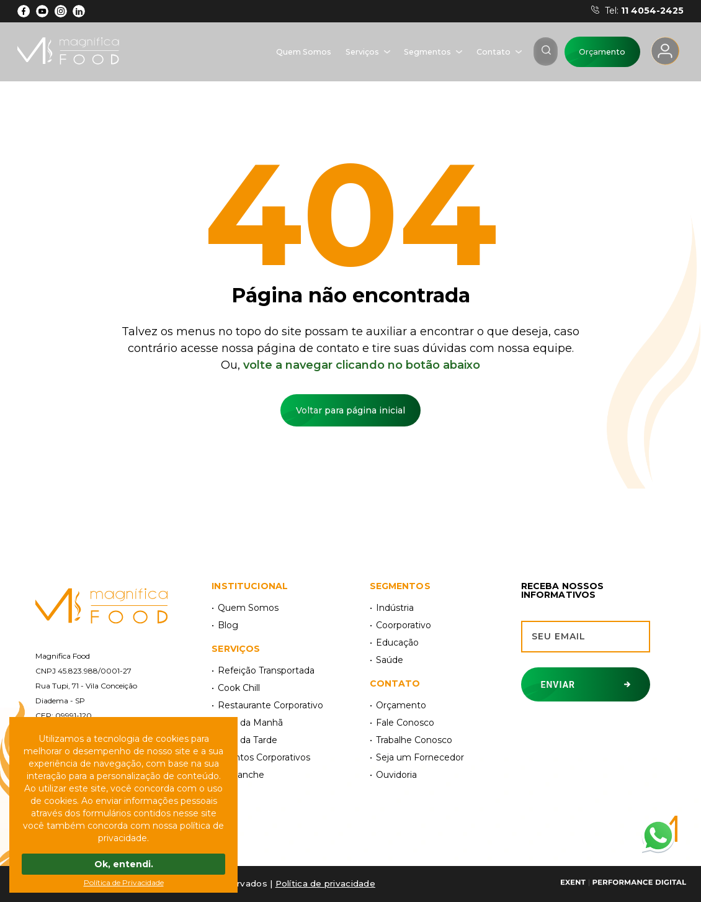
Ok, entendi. (123, 864)
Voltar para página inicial (350, 410)
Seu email (559, 636)
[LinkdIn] (79, 11)
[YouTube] (42, 11)
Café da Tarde (247, 740)
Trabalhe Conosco (414, 740)
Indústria (395, 607)
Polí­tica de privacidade (325, 883)
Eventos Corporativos (264, 757)
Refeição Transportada (266, 670)
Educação (397, 642)
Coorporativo (403, 625)
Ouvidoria (396, 774)
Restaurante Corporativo (270, 705)
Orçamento (602, 51)
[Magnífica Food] (101, 607)
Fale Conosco (405, 722)
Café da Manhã (250, 722)
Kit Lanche (241, 774)
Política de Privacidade (124, 882)
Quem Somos (303, 51)
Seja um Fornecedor (420, 757)
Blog (228, 625)
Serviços (362, 51)
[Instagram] (60, 11)
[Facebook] (23, 11)
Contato (493, 51)
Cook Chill (239, 687)
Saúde (389, 659)
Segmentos (427, 51)
